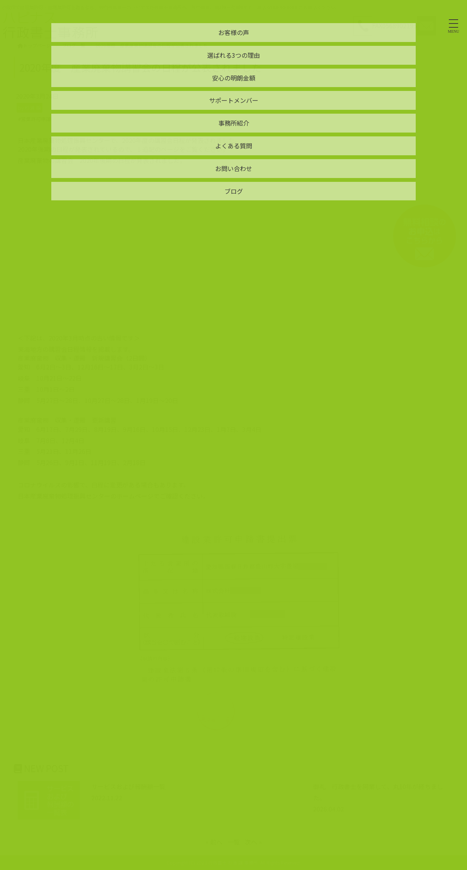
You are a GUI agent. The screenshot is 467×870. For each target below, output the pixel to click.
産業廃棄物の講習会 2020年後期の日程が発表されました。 (102, 160)
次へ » (253, 841)
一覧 (234, 841)
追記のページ (160, 149)
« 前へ (214, 841)
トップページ (34, 45)
